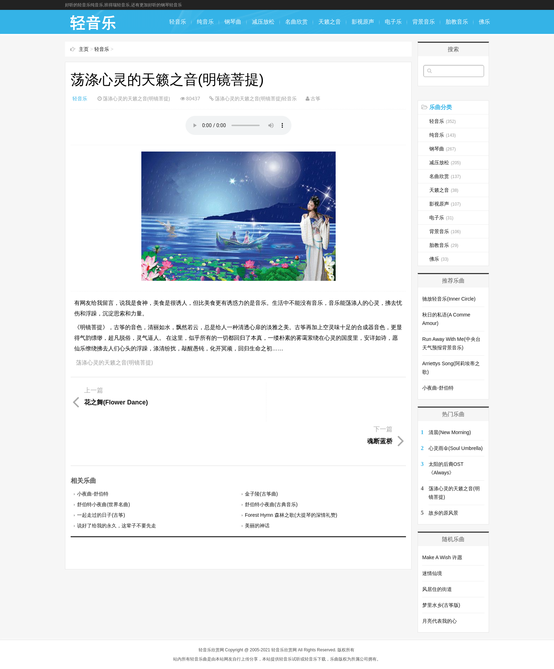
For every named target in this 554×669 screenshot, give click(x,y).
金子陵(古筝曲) (261, 455)
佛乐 (484, 22)
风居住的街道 (437, 589)
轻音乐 (177, 22)
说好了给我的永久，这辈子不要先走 (116, 487)
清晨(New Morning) (450, 432)
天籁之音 (329, 22)
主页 (84, 49)
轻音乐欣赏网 (211, 649)
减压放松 (263, 22)
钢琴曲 (232, 22)
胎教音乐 (457, 22)
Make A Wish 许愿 (442, 557)
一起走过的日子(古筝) (101, 476)
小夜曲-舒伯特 (92, 455)
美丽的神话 (257, 487)
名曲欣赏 (296, 22)
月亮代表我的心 (439, 621)
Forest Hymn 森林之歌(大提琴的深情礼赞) (291, 476)
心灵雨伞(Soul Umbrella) (456, 448)
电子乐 (393, 22)
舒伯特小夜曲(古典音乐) (271, 465)
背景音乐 (423, 22)
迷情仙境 (432, 573)
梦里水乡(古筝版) (441, 605)
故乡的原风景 (443, 513)
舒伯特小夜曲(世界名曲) (103, 465)
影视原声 (363, 22)
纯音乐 (205, 22)
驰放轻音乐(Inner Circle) (449, 299)
